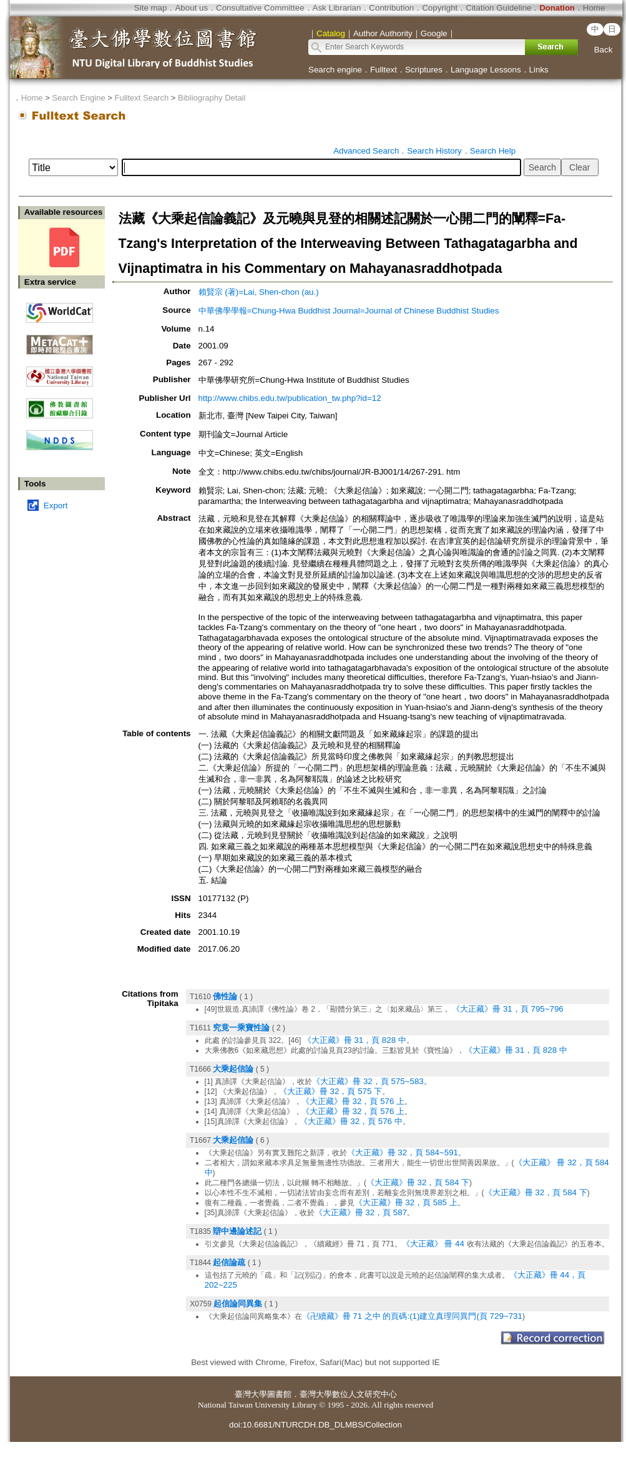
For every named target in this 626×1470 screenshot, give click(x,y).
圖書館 (279, 1394)
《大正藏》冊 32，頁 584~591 (403, 1152)
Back (603, 49)
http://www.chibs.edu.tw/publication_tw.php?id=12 (289, 398)
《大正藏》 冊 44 (434, 1243)
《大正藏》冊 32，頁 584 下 (417, 1182)
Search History (434, 150)
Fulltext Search (141, 97)
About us (191, 7)
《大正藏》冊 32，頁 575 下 (330, 1091)
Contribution (391, 7)
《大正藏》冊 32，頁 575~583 (368, 1081)
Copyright (439, 7)
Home (594, 7)
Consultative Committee (260, 7)
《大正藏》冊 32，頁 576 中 (351, 1121)
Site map (150, 7)
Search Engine (78, 97)
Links (539, 69)
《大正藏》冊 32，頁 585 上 (406, 1202)
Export (56, 505)
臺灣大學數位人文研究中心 (348, 1394)
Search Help (493, 150)
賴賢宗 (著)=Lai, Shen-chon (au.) (258, 292)
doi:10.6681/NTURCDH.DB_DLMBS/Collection (315, 1424)
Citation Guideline (498, 7)
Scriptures (424, 69)
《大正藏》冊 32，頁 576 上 (352, 1101)
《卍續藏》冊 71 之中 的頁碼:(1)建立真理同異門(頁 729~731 (412, 1316)
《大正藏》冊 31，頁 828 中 (354, 1040)
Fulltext (383, 69)
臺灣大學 (251, 1394)
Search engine (335, 69)
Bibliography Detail (211, 97)
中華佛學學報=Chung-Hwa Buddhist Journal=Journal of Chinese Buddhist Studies (348, 310)
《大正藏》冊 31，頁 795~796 (508, 1009)
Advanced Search (366, 150)
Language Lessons (486, 69)
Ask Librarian (337, 7)
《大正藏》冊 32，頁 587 (361, 1212)
